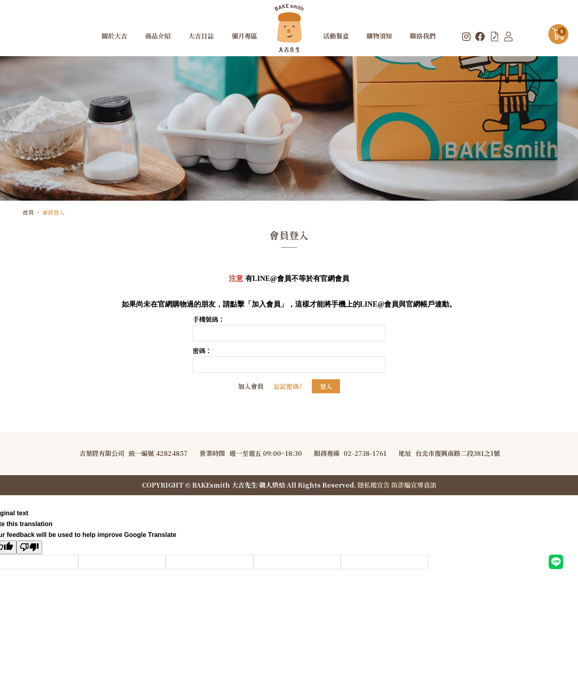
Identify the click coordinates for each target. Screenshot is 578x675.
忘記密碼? (287, 386)
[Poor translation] (29, 547)
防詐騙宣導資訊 (413, 485)
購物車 (562, 31)
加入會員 (251, 386)
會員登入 (53, 212)
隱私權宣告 (374, 485)
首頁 (28, 212)
